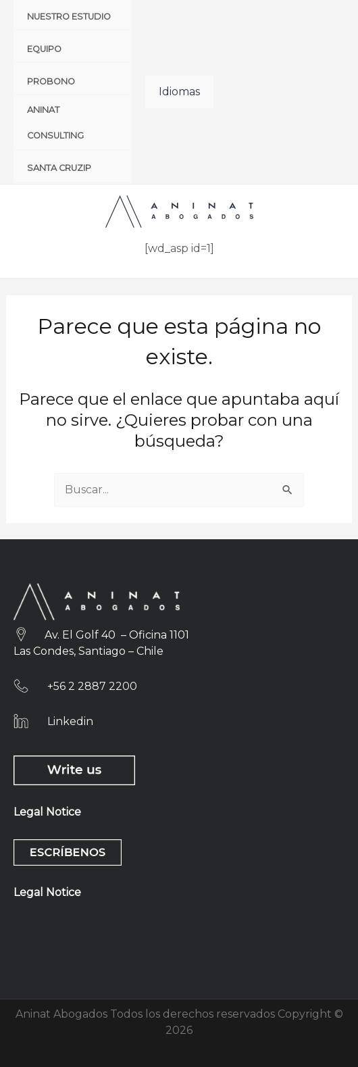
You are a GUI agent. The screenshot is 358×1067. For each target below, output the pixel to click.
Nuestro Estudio (69, 16)
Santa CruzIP (59, 168)
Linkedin (70, 721)
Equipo (44, 49)
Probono (51, 81)
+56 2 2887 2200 (92, 686)
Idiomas (179, 91)
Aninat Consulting (55, 123)
